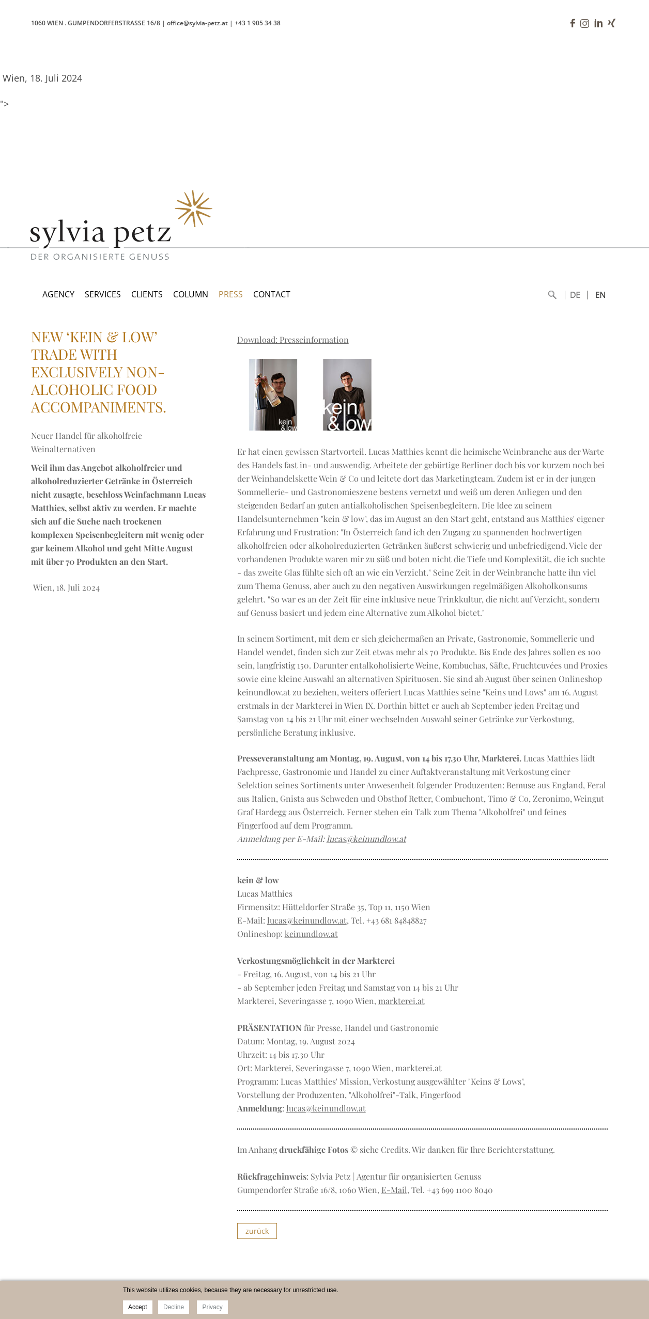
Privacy (212, 1307)
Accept (137, 1307)
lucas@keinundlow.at (366, 838)
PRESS (231, 294)
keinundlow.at (311, 933)
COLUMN (190, 294)
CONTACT (271, 294)
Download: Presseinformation (293, 339)
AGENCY (58, 294)
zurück (257, 1231)
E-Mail (394, 1189)
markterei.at (401, 1000)
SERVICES (103, 294)
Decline (173, 1307)
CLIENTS (147, 294)
